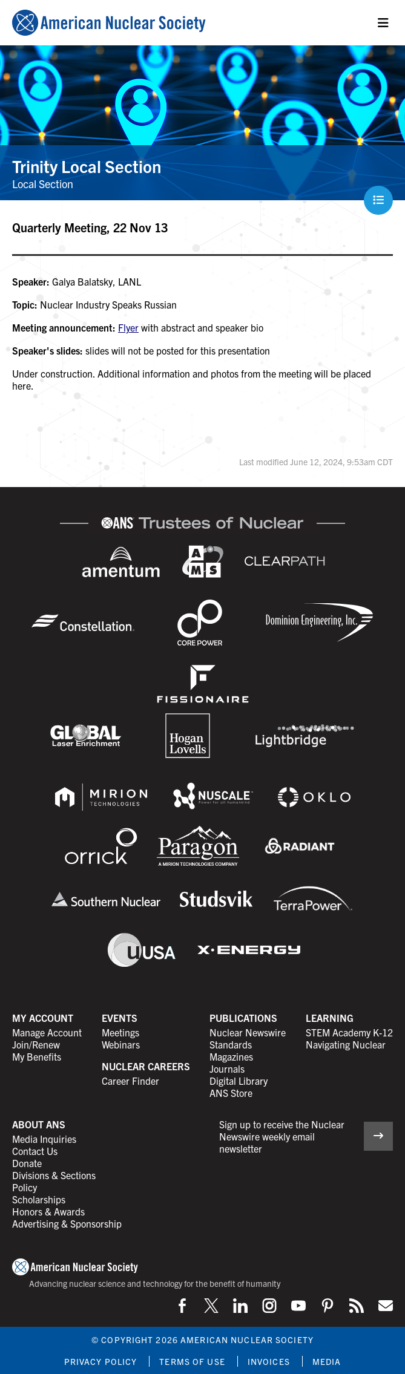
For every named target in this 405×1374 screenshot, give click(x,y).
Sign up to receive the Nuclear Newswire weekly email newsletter (281, 1136)
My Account (42, 1018)
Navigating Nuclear (346, 1044)
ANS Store (230, 1093)
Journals (227, 1068)
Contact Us (35, 1151)
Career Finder (130, 1081)
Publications (243, 1018)
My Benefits (36, 1056)
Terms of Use (192, 1361)
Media (326, 1361)
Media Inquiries (44, 1139)
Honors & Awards (48, 1211)
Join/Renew (36, 1044)
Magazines (231, 1056)
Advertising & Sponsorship (67, 1223)
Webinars (121, 1044)
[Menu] (383, 23)
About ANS (38, 1124)
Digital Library (238, 1081)
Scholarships (38, 1199)
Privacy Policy (100, 1361)
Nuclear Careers (146, 1066)
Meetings (120, 1032)
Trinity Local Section (86, 166)
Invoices (269, 1361)
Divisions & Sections (54, 1175)
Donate (27, 1163)
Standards (230, 1044)
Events (119, 1018)
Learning (330, 1018)
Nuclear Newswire (247, 1032)
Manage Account (47, 1032)
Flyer (128, 327)
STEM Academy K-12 (349, 1032)
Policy (24, 1187)
